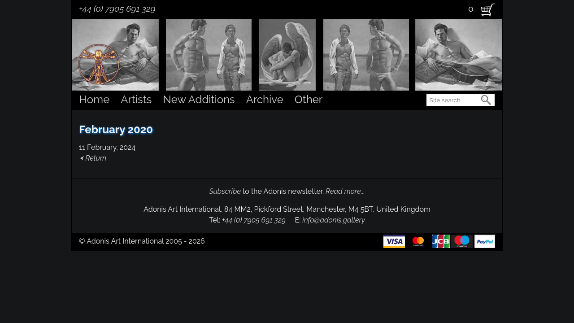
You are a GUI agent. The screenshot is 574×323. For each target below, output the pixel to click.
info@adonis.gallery (333, 220)
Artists (136, 99)
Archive (264, 99)
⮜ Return (92, 158)
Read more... (345, 191)
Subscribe (225, 191)
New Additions (199, 99)
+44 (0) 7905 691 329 (117, 8)
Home (94, 99)
